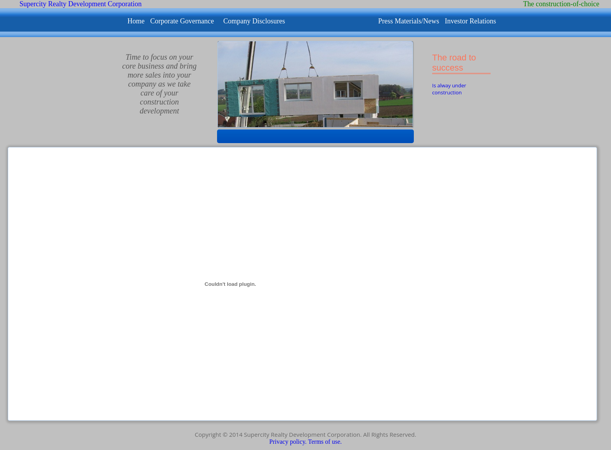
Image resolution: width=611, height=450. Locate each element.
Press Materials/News (409, 21)
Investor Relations (470, 21)
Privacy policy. (288, 441)
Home (137, 21)
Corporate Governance (182, 21)
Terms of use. (325, 441)
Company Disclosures (254, 21)
